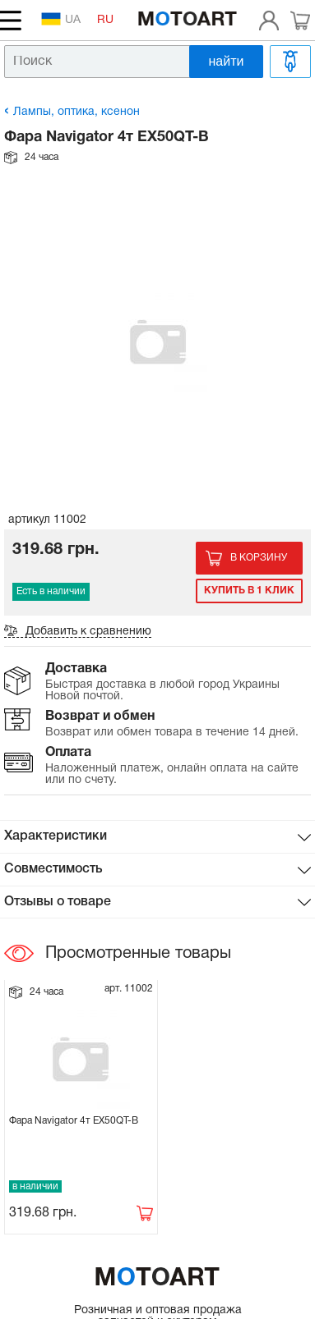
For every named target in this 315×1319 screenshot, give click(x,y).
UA (61, 19)
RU (105, 20)
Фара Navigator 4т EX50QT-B (73, 1120)
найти (226, 61)
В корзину (258, 557)
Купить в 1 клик (249, 590)
